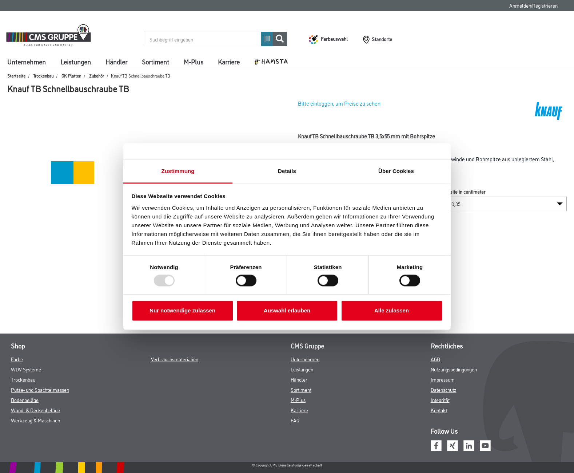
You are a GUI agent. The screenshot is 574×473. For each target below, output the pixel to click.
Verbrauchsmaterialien (174, 358)
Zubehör (96, 75)
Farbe (17, 358)
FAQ (295, 420)
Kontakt (439, 409)
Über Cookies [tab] (396, 171)
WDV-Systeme (26, 369)
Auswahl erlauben (287, 311)
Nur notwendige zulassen (182, 311)
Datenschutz (444, 389)
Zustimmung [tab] (178, 171)
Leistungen (75, 61)
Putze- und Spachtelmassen (40, 389)
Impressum (443, 379)
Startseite (16, 75)
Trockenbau (43, 75)
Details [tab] (287, 171)
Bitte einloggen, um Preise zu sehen (339, 103)
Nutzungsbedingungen (454, 369)
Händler (116, 61)
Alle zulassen (391, 311)
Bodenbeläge (25, 399)
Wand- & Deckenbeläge (35, 409)
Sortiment (155, 61)
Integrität (440, 399)
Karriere (229, 61)
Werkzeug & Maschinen (35, 420)
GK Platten (71, 75)
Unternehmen (26, 61)
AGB (435, 358)
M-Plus (193, 61)
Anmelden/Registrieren (533, 5)
